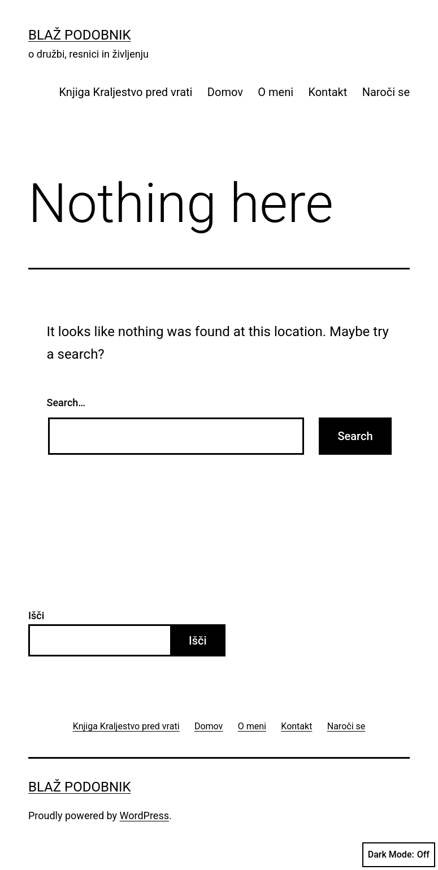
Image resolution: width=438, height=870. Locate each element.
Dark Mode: (399, 855)
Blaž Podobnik (79, 35)
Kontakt (327, 92)
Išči (36, 615)
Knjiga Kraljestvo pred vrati (126, 92)
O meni (275, 92)
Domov (225, 92)
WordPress (144, 815)
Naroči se (386, 92)
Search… (66, 402)
